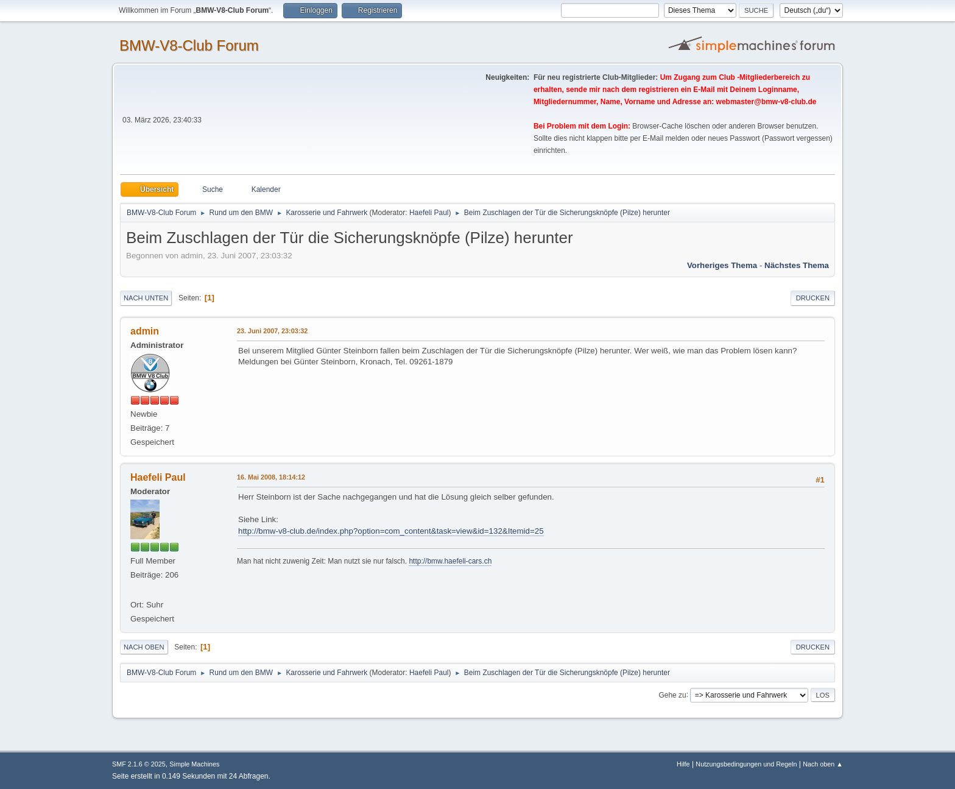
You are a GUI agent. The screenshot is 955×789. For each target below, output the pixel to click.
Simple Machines (194, 764)
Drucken (813, 298)
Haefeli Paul (429, 212)
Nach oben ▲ (823, 764)
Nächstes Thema (796, 265)
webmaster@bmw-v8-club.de (766, 101)
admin (144, 331)
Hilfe (683, 764)
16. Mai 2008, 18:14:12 (271, 477)
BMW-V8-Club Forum (189, 45)
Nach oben (144, 647)
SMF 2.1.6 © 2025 (139, 764)
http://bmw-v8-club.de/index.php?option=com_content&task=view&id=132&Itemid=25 (391, 531)
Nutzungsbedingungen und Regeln (746, 764)
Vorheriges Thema (722, 265)
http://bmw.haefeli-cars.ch (450, 561)
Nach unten (146, 298)
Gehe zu (672, 694)
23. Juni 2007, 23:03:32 (272, 330)
